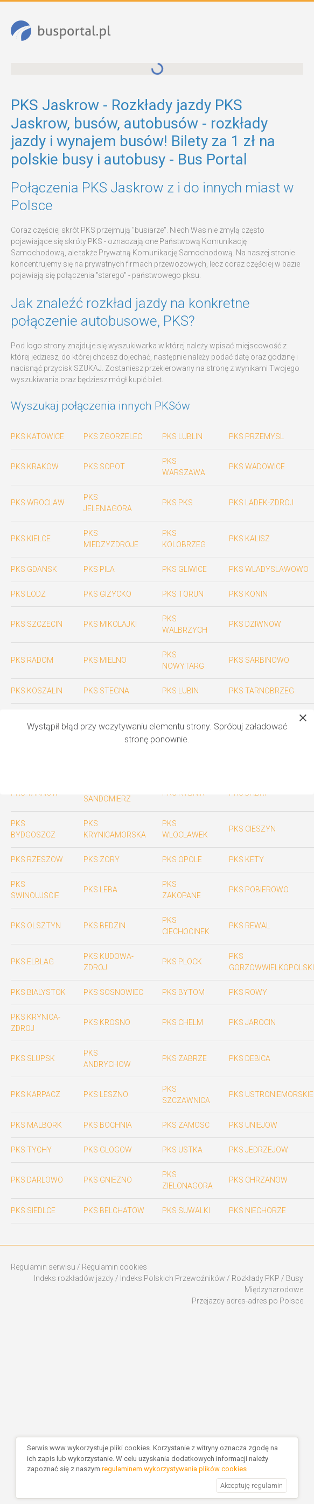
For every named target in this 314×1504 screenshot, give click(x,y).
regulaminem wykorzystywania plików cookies (174, 1469)
